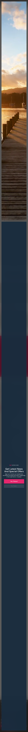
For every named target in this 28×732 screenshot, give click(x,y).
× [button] (26, 701)
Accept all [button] (7, 726)
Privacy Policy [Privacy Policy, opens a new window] (11, 712)
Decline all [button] (20, 726)
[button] (14, 713)
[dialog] (14, 366)
